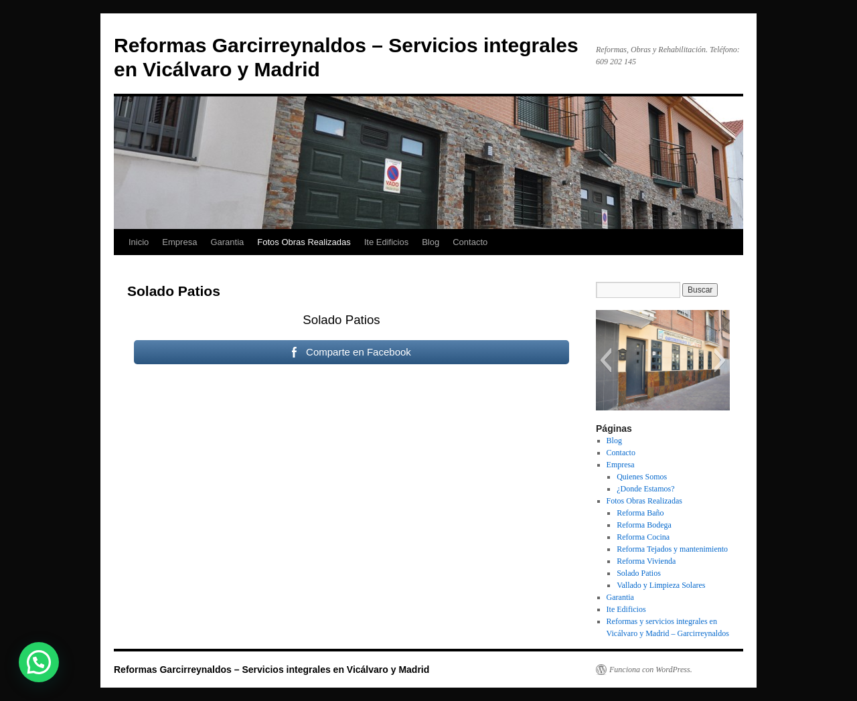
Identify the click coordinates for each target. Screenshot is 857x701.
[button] (605, 360)
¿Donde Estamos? (645, 488)
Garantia (227, 242)
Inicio (139, 242)
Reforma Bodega (644, 525)
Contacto (470, 242)
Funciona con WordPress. (650, 669)
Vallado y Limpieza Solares (661, 585)
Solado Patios (639, 573)
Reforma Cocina (643, 537)
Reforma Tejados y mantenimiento (672, 549)
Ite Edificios (386, 242)
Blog (430, 242)
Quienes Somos (642, 476)
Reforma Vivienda (646, 561)
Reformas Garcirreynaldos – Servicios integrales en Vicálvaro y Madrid (271, 669)
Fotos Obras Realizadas (303, 242)
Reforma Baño (640, 513)
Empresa (179, 242)
